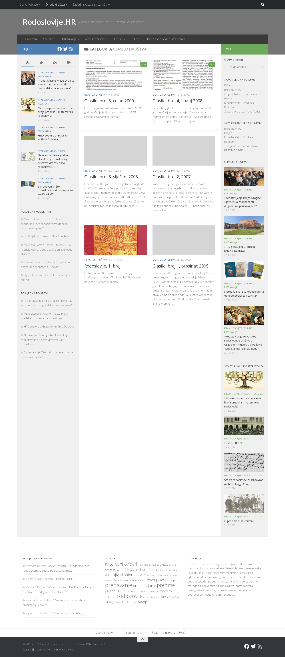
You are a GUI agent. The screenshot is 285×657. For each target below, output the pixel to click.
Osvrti (61, 151)
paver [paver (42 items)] (161, 580)
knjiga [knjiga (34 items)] (116, 574)
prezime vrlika (232, 89)
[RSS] (71, 49)
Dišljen (228, 85)
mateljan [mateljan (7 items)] (173, 575)
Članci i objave (29, 5)
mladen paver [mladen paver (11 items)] (120, 580)
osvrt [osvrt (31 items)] (151, 579)
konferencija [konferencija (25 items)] (132, 574)
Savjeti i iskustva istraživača (90, 5)
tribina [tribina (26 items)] (127, 601)
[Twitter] (65, 49)
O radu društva (55, 5)
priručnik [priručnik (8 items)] (134, 591)
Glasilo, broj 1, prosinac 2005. (181, 266)
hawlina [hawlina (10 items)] (120, 570)
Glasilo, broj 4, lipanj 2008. (178, 101)
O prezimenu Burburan (238, 521)
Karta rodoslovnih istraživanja (166, 39)
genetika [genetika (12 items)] (110, 570)
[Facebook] (59, 49)
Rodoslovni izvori (95, 39)
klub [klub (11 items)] (107, 575)
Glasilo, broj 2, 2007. (172, 177)
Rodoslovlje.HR (49, 22)
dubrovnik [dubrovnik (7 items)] (173, 565)
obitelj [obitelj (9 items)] (142, 580)
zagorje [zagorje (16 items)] (142, 602)
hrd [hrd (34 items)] (138, 569)
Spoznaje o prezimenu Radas (242, 111)
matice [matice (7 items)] (108, 580)
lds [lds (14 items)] (144, 575)
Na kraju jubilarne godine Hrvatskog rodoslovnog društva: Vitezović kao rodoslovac (53, 160)
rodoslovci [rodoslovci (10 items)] (110, 597)
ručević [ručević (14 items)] (165, 597)
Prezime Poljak (62, 236)
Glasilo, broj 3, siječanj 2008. (111, 177)
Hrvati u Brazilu (233, 443)
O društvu (48, 39)
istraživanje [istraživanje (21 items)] (150, 569)
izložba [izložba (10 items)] (173, 570)
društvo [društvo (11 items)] (164, 564)
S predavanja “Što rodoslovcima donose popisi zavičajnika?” (55, 190)
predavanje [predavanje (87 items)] (118, 585)
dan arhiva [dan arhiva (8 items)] (154, 564)
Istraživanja (69, 39)
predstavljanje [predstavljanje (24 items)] (144, 585)
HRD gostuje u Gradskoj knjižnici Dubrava (53, 137)
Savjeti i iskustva (253, 393)
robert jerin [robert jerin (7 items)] (153, 591)
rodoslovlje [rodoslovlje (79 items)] (129, 595)
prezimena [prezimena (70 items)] (117, 590)
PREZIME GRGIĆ (233, 150)
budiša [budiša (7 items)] (145, 565)
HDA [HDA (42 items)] (129, 569)
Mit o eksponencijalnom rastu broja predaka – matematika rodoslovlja (56, 111)
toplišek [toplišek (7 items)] (118, 602)
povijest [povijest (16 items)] (173, 580)
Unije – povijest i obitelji (68, 613)
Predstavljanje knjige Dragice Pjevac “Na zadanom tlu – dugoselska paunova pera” (56, 84)
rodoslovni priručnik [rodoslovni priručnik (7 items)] (151, 597)
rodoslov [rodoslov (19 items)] (165, 591)
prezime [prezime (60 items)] (166, 585)
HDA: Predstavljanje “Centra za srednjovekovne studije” (46, 249)
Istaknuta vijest (47, 72)
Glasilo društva (95, 94)
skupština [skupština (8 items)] (175, 597)
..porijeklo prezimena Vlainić (241, 146)
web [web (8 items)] (135, 602)
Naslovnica (29, 39)
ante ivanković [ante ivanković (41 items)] (118, 564)
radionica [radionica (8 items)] (143, 591)
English (134, 39)
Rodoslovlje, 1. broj (102, 266)
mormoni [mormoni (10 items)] (134, 580)
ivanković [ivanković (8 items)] (164, 570)
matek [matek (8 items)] (166, 575)
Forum (118, 39)
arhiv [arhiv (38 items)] (137, 564)
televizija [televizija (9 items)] (109, 602)
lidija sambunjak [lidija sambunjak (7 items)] (154, 575)
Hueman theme (64, 649)
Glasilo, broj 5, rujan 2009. (109, 101)
